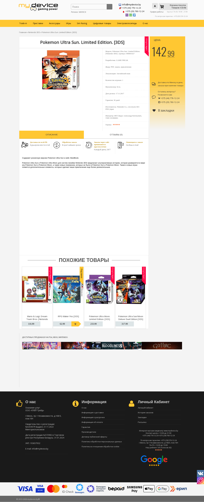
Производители (89, 432)
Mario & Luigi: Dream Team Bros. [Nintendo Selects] (37, 318)
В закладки (163, 110)
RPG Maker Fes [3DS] (68, 315)
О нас (145, 23)
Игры (68, 23)
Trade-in (23, 23)
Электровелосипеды (127, 23)
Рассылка (142, 422)
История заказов (145, 412)
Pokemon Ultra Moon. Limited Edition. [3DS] (99, 317)
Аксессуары (54, 23)
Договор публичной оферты (94, 437)
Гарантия (86, 427)
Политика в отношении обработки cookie (100, 447)
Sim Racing (82, 23)
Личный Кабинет (145, 407)
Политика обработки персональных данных (102, 442)
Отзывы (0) (116, 134)
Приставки (38, 23)
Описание (52, 134)
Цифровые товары (102, 23)
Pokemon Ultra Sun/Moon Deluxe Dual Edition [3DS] (130, 317)
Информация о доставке (93, 412)
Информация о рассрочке (93, 417)
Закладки (142, 417)
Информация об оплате (92, 422)
